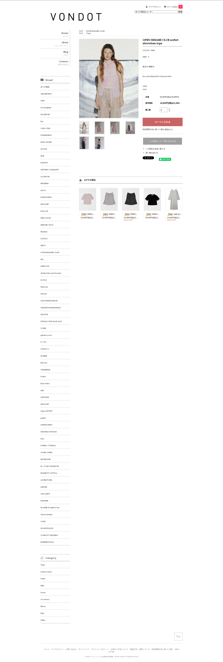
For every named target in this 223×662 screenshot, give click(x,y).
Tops (88, 33)
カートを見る (175, 7)
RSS (176, 649)
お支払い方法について (119, 649)
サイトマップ (83, 649)
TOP (81, 31)
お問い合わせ (71, 649)
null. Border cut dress (180, 214)
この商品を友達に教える (155, 149)
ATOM (111, 652)
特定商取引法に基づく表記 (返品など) (158, 129)
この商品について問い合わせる (162, 141)
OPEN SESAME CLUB (95, 31)
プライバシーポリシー (100, 649)
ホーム (46, 649)
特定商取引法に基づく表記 (162, 649)
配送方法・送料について (140, 649)
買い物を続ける (152, 153)
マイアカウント (155, 7)
